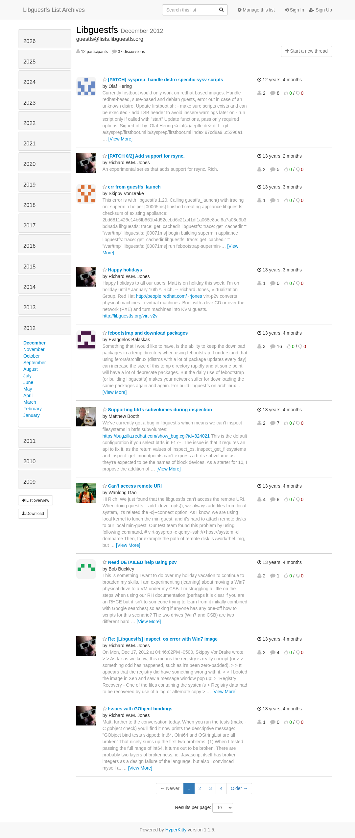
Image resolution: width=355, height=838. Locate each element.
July (27, 375)
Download (33, 513)
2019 (29, 185)
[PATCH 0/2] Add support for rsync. (144, 156)
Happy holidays (122, 269)
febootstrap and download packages (145, 333)
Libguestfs (98, 30)
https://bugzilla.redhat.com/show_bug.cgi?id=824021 (156, 436)
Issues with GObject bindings (138, 708)
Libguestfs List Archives (54, 10)
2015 (29, 267)
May (27, 389)
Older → (239, 788)
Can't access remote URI (132, 486)
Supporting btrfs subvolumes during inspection (157, 409)
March (29, 402)
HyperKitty (176, 829)
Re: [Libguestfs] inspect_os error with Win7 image (160, 639)
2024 (29, 82)
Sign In (294, 10)
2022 (29, 123)
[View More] (120, 138)
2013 (29, 307)
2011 (29, 441)
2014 (29, 287)
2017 (29, 225)
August (30, 369)
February (32, 408)
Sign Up (320, 10)
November (34, 349)
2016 (29, 246)
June (28, 382)
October (31, 356)
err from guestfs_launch (132, 187)
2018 (29, 205)
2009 (29, 482)
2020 (29, 164)
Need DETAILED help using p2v (140, 562)
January (31, 415)
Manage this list (256, 10)
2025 (29, 62)
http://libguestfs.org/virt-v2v (130, 315)
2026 (29, 41)
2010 (29, 461)
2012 (29, 328)
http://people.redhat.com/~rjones (169, 296)
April (28, 395)
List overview (35, 500)
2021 (29, 143)
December (34, 342)
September (34, 362)
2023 (29, 103)
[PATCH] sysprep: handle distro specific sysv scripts (163, 79)
